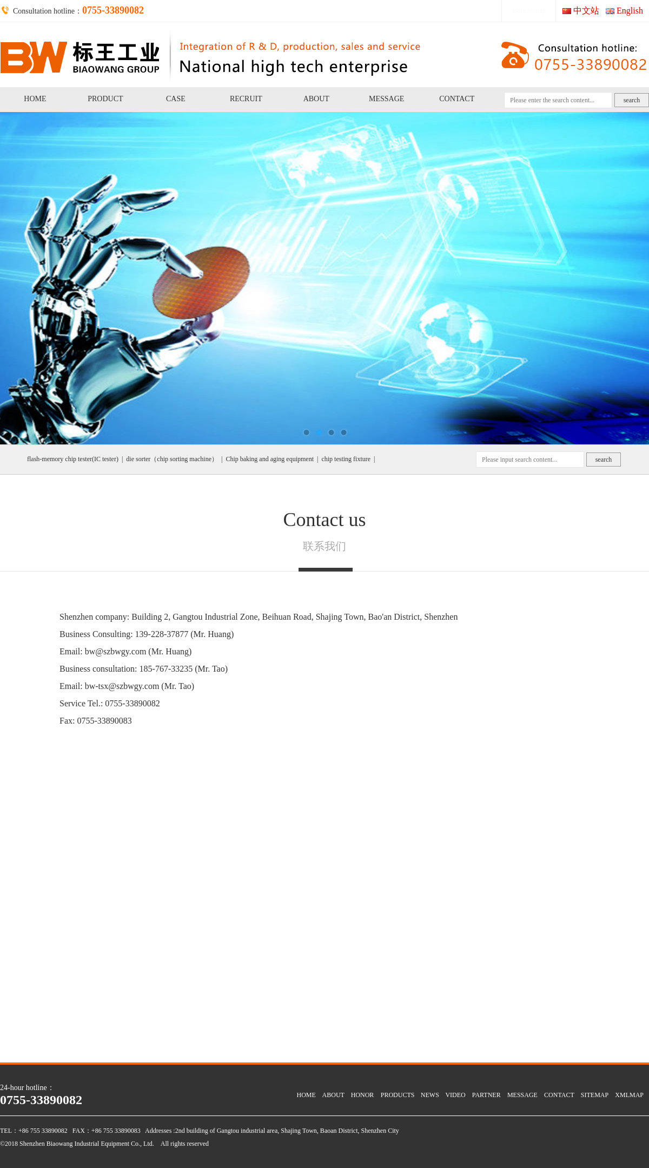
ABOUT (316, 99)
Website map (529, 11)
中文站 (586, 10)
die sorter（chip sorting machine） (172, 459)
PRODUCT (105, 99)
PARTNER (486, 1095)
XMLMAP (629, 1095)
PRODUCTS (398, 1095)
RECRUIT (246, 99)
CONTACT (456, 99)
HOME (35, 99)
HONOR (362, 1095)
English (630, 10)
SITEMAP (594, 1095)
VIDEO (455, 1095)
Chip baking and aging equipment (270, 459)
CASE (176, 99)
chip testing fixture (345, 459)
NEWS (430, 1095)
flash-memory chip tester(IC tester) (72, 459)
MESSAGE (386, 99)
